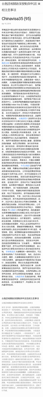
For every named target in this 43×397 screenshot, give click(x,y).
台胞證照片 (23, 118)
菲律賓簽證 (10, 251)
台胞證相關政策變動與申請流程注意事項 (20, 7)
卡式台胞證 (25, 166)
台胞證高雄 (19, 276)
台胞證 (13, 210)
